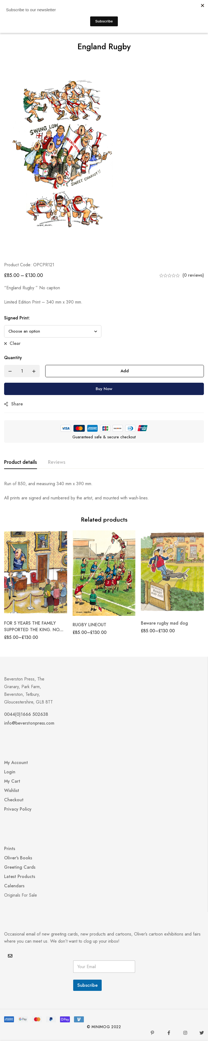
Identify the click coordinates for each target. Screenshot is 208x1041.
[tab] (20, 462)
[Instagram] (185, 1033)
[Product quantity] (22, 371)
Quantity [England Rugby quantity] (13, 357)
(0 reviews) (193, 275)
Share (17, 404)
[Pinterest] (152, 1033)
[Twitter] (202, 1033)
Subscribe (87, 985)
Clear (15, 343)
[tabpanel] (104, 491)
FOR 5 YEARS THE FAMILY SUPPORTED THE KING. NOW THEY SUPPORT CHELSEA (34, 629)
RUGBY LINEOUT (89, 625)
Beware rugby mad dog (164, 623)
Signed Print (17, 318)
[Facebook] (169, 1033)
